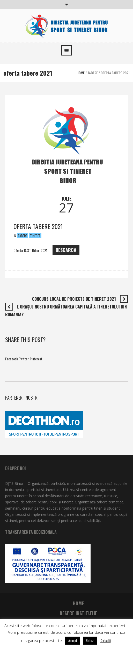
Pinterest (36, 358)
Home (81, 72)
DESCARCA (66, 250)
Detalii (105, 640)
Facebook (11, 358)
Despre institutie (78, 613)
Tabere (92, 72)
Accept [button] (72, 640)
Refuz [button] (90, 640)
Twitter (24, 358)
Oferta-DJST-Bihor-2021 (30, 250)
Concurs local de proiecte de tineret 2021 (74, 299)
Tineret (35, 235)
